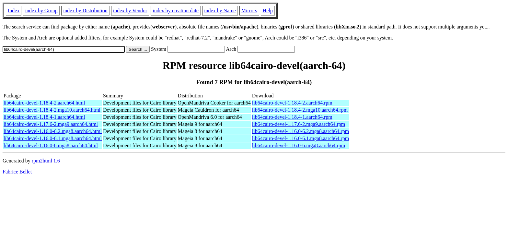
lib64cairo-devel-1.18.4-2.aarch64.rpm (292, 102)
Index (13, 10)
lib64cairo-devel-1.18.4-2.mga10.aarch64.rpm (300, 110)
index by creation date (176, 10)
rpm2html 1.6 (46, 160)
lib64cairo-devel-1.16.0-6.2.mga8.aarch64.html (53, 131)
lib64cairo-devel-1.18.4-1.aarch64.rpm (292, 117)
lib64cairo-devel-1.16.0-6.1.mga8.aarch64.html (53, 138)
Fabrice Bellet (17, 171)
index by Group (41, 10)
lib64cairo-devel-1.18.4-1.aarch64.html (44, 117)
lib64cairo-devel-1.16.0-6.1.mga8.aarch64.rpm (300, 138)
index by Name (220, 10)
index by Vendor (130, 10)
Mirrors (249, 10)
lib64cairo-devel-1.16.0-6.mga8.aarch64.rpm (298, 145)
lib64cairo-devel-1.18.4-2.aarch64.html (44, 102)
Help (268, 10)
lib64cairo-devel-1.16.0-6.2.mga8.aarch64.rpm (300, 131)
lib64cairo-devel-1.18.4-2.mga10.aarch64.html (52, 110)
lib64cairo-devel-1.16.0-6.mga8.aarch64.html (51, 145)
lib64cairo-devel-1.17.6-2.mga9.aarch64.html (51, 124)
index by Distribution (85, 10)
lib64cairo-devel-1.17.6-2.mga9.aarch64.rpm (298, 124)
